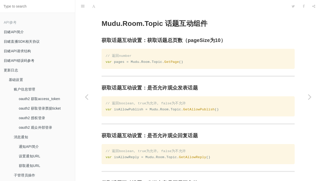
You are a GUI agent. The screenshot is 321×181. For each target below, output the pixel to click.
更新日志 (11, 70)
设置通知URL (29, 156)
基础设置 (16, 80)
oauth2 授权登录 (32, 118)
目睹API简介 (14, 32)
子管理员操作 (24, 175)
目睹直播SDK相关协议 (22, 41)
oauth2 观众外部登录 (35, 127)
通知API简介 (29, 147)
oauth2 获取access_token (39, 99)
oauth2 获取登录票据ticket (40, 108)
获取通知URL (29, 166)
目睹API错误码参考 (19, 61)
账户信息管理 (24, 89)
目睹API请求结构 (17, 51)
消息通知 (21, 137)
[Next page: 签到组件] (309, 97)
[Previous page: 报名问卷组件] (86, 97)
